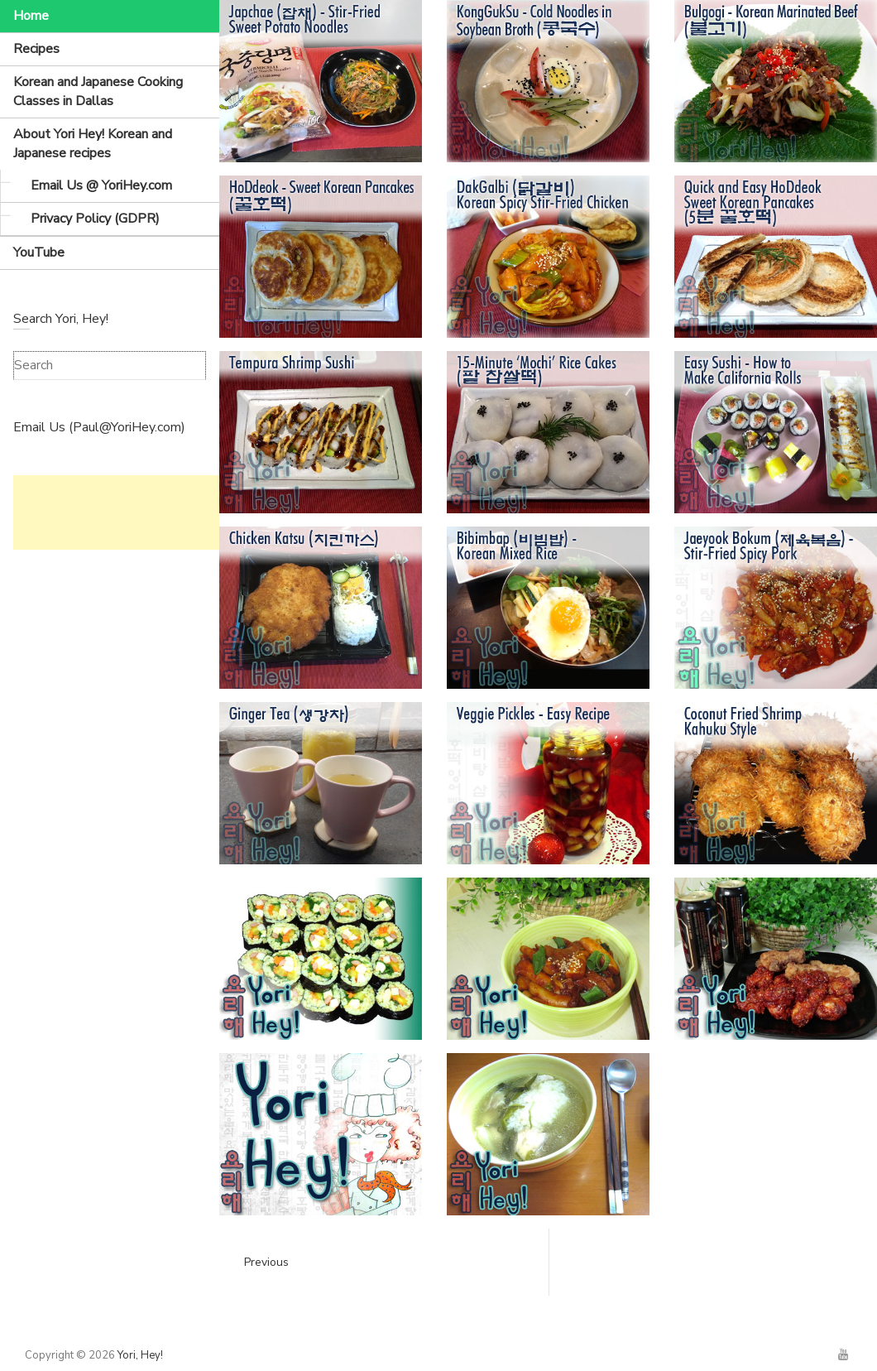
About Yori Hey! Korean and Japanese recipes (92, 143)
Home (31, 16)
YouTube (39, 252)
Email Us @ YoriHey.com (101, 185)
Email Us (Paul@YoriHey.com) (99, 427)
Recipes (36, 49)
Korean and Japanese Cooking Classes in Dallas (98, 91)
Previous (266, 1262)
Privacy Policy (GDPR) (95, 218)
